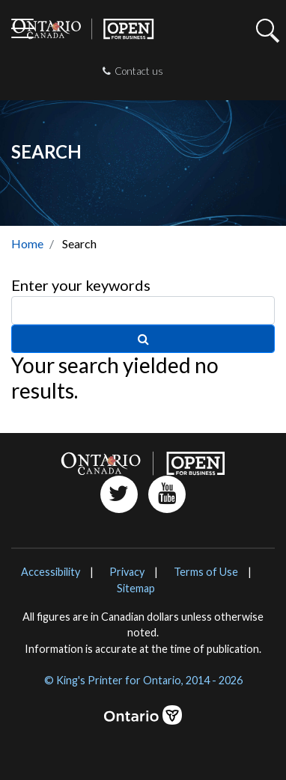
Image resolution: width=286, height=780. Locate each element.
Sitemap (136, 588)
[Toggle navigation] (22, 30)
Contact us (133, 71)
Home (27, 243)
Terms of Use (206, 571)
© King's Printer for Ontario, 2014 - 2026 (143, 680)
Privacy (126, 571)
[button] (265, 40)
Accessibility (50, 571)
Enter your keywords (80, 285)
